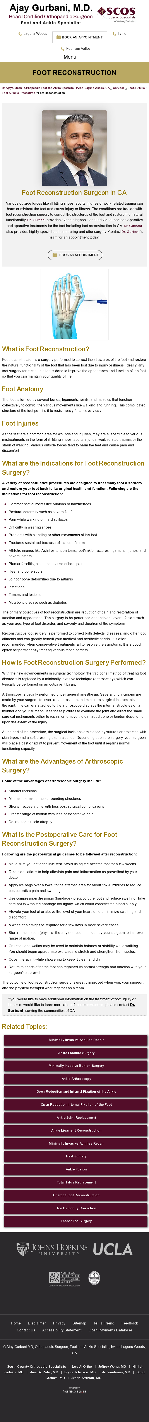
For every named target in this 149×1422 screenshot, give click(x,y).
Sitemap (79, 1323)
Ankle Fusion (76, 1169)
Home (16, 1323)
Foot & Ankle (136, 88)
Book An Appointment (79, 255)
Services (119, 88)
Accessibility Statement (61, 1330)
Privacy (59, 1323)
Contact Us (26, 1330)
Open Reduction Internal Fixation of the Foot (76, 1105)
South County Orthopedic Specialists (36, 1367)
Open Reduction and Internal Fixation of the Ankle (76, 1092)
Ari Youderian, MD (116, 1372)
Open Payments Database (110, 1330)
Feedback (130, 1323)
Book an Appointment (82, 37)
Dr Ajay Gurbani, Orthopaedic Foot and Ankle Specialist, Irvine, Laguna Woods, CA (56, 88)
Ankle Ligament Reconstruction (76, 1130)
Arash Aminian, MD (86, 1378)
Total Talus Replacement (76, 1182)
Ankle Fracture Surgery (76, 1053)
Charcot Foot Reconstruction (76, 1195)
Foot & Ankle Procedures (18, 93)
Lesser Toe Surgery (76, 1221)
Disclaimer (37, 1323)
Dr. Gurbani (36, 220)
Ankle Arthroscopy (76, 1079)
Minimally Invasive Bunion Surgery (76, 1066)
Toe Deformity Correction (76, 1208)
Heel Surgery (76, 1156)
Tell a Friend (104, 1323)
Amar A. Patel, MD (44, 1372)
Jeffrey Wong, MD (112, 1367)
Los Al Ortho (82, 1367)
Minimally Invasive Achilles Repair (76, 1040)
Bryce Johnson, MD (80, 1372)
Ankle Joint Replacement (76, 1118)
